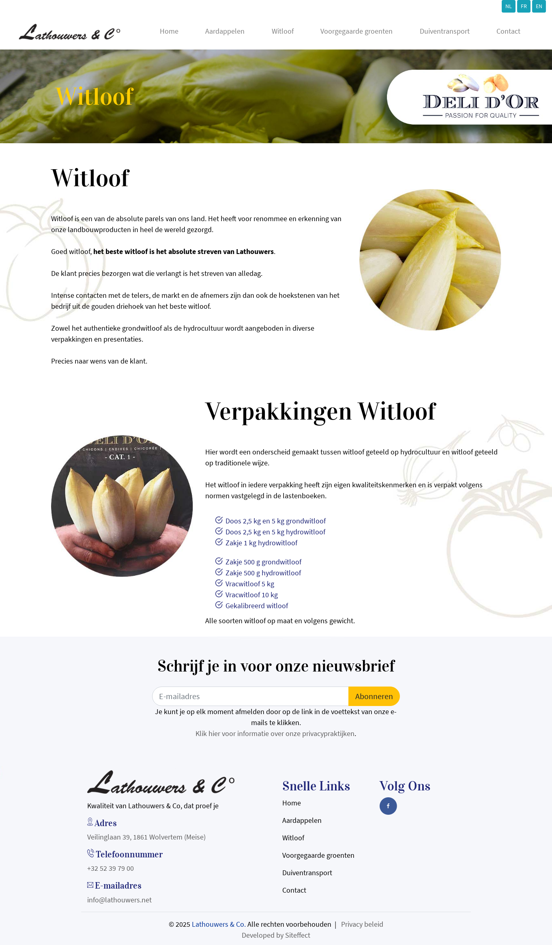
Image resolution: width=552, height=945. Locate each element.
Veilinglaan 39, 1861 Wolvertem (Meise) (146, 837)
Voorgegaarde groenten (356, 31)
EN (539, 6)
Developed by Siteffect (276, 935)
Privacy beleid (362, 924)
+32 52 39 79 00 (110, 868)
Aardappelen (225, 31)
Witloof (283, 31)
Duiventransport (445, 31)
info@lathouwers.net (119, 899)
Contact (508, 31)
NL (508, 6)
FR (524, 6)
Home (169, 31)
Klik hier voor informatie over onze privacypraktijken (274, 733)
